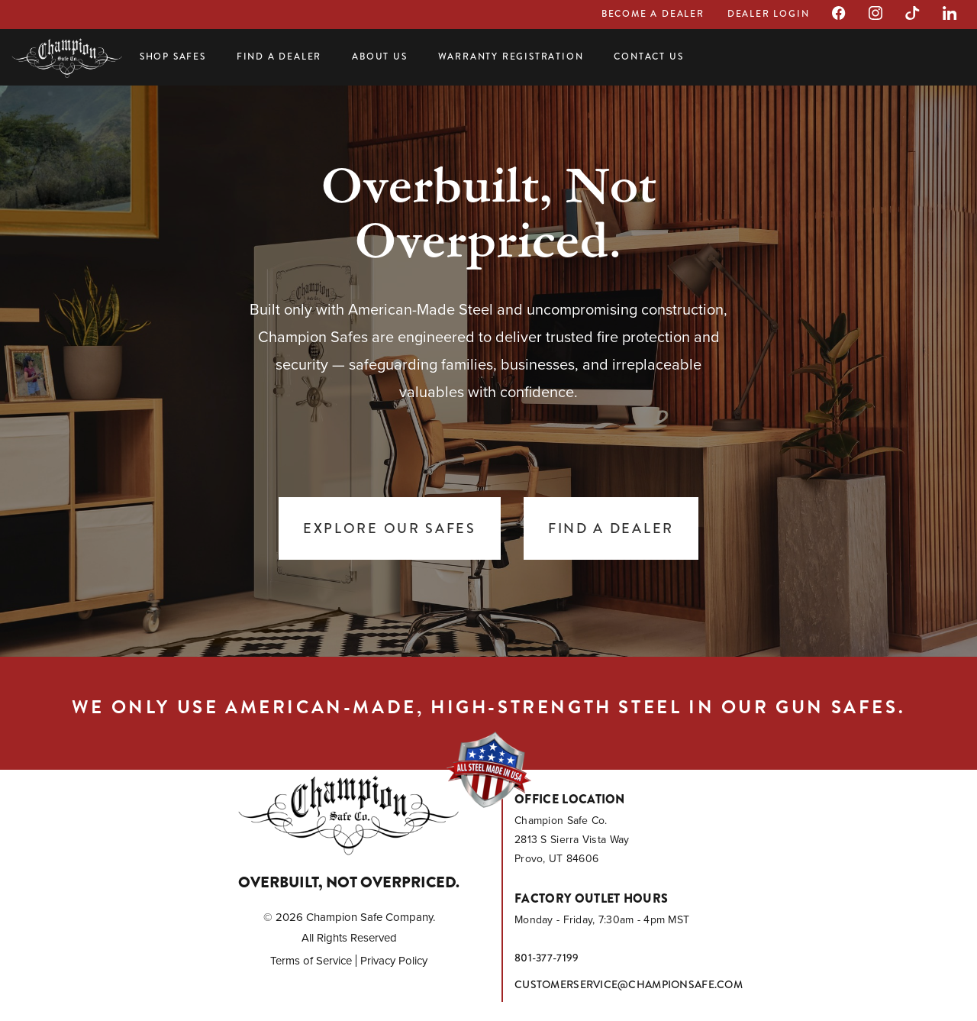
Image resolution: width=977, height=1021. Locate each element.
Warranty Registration (511, 56)
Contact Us (648, 56)
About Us (379, 56)
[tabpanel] (488, 366)
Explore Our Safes (389, 528)
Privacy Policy (393, 961)
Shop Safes (173, 56)
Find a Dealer (279, 56)
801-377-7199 (546, 957)
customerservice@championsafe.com (628, 984)
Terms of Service (311, 961)
